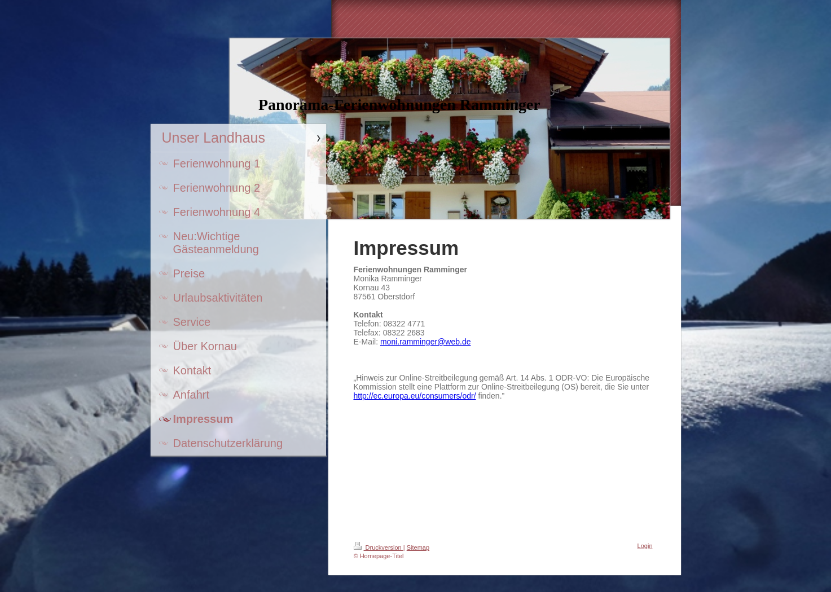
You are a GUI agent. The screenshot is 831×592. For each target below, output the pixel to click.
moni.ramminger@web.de (425, 341)
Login (645, 545)
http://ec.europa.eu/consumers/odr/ (415, 395)
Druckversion (378, 547)
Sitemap (418, 547)
